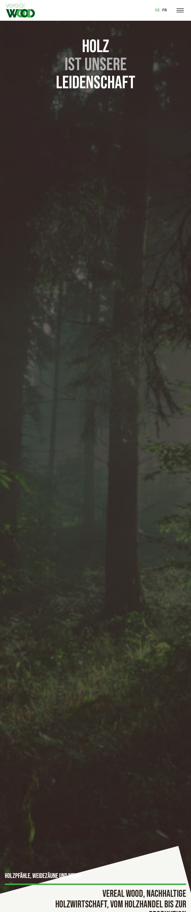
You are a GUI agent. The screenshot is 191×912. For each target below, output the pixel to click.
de (157, 10)
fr (164, 10)
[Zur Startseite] (20, 10)
